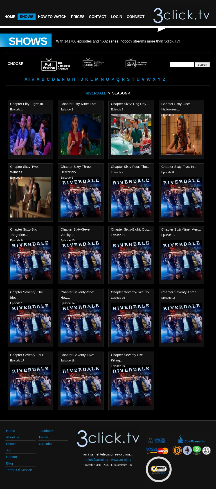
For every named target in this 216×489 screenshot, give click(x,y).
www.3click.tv (121, 460)
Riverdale (96, 93)
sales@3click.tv (96, 460)
